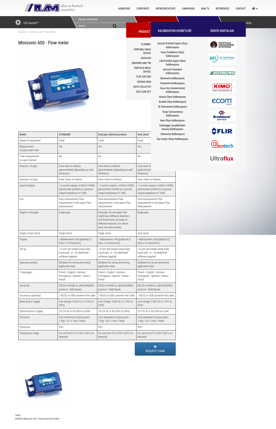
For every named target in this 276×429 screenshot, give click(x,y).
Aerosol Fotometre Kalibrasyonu (172, 71)
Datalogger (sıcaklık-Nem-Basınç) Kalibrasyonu (172, 127)
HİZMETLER (196, 22)
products (22, 32)
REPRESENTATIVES (165, 8)
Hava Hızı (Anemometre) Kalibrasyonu (172, 90)
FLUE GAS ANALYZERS (147, 76)
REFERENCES (222, 8)
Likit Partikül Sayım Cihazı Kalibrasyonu (172, 62)
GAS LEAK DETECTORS (148, 91)
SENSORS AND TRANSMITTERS (148, 63)
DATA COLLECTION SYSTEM (147, 86)
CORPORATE (142, 8)
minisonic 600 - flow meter (42, 32)
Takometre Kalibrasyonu (172, 134)
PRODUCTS (153, 22)
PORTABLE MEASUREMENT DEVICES (148, 51)
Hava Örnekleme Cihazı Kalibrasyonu (172, 54)
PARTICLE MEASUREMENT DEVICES (147, 70)
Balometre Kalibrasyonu (172, 78)
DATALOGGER (148, 58)
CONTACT (241, 8)
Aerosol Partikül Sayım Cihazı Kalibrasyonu (172, 45)
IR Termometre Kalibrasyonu (172, 106)
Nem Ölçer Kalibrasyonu (172, 120)
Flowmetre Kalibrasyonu (172, 83)
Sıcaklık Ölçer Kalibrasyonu (172, 101)
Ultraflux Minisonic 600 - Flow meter (32, 418)
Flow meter (54, 418)
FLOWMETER (147, 44)
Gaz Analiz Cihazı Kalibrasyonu (172, 139)
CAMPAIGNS (188, 8)
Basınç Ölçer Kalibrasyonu (172, 96)
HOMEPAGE (124, 8)
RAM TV (205, 8)
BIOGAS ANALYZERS (147, 81)
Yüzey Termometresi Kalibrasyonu (172, 113)
